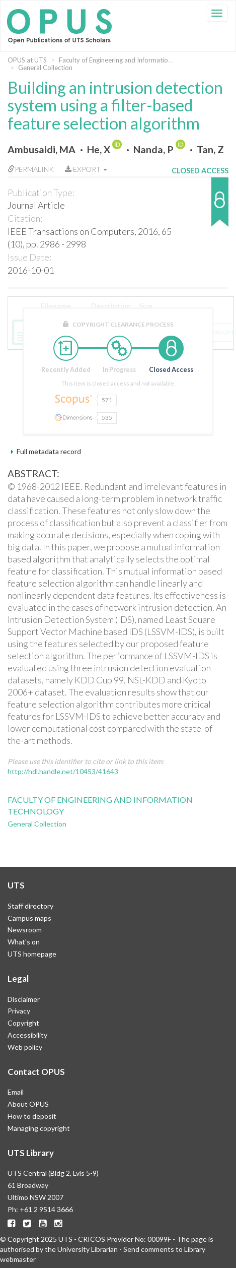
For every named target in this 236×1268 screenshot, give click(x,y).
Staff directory (30, 906)
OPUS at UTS (27, 60)
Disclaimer (24, 999)
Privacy (19, 1010)
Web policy (25, 1047)
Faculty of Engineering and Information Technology (133, 60)
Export (86, 169)
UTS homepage (32, 953)
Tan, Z (210, 149)
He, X (98, 149)
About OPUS (28, 1104)
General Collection (45, 68)
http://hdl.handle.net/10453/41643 (63, 771)
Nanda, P (153, 149)
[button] (200, 206)
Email (16, 1092)
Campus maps (29, 918)
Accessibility (27, 1035)
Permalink (31, 169)
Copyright (23, 1023)
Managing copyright (39, 1128)
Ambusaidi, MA (41, 149)
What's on (24, 941)
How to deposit (32, 1116)
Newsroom (25, 929)
